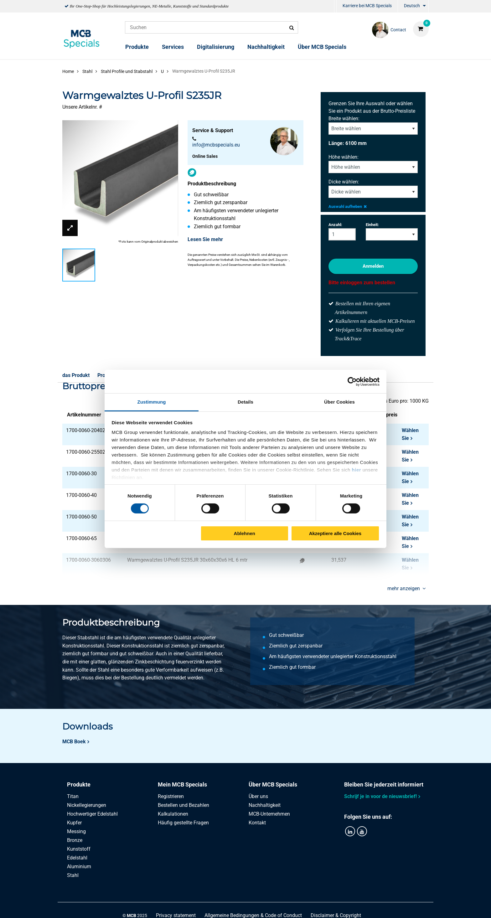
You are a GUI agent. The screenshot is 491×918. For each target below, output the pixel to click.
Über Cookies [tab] (339, 402)
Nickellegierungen (86, 805)
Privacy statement (176, 906)
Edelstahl (77, 858)
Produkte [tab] (78, 784)
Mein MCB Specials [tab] (182, 784)
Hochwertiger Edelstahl (92, 814)
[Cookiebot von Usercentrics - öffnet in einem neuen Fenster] (352, 381)
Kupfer (74, 823)
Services (173, 47)
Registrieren (171, 796)
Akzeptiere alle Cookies (335, 533)
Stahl (73, 875)
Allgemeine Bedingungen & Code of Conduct (253, 906)
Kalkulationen (173, 814)
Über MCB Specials (322, 47)
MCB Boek (74, 742)
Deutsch (412, 5)
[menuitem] (335, 6)
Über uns (258, 796)
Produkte (137, 47)
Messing (76, 831)
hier (356, 469)
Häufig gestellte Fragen (183, 823)
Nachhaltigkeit (266, 47)
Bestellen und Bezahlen (183, 805)
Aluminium (79, 866)
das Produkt (76, 375)
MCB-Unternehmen (269, 814)
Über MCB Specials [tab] (273, 784)
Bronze (74, 840)
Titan (73, 796)
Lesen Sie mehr (205, 239)
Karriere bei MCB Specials (367, 5)
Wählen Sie (410, 434)
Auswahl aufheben (347, 206)
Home (68, 71)
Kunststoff (78, 849)
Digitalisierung (215, 47)
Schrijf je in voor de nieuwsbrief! (380, 796)
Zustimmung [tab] (151, 402)
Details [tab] (245, 402)
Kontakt (257, 823)
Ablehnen (244, 533)
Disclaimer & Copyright (336, 906)
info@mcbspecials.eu (216, 145)
